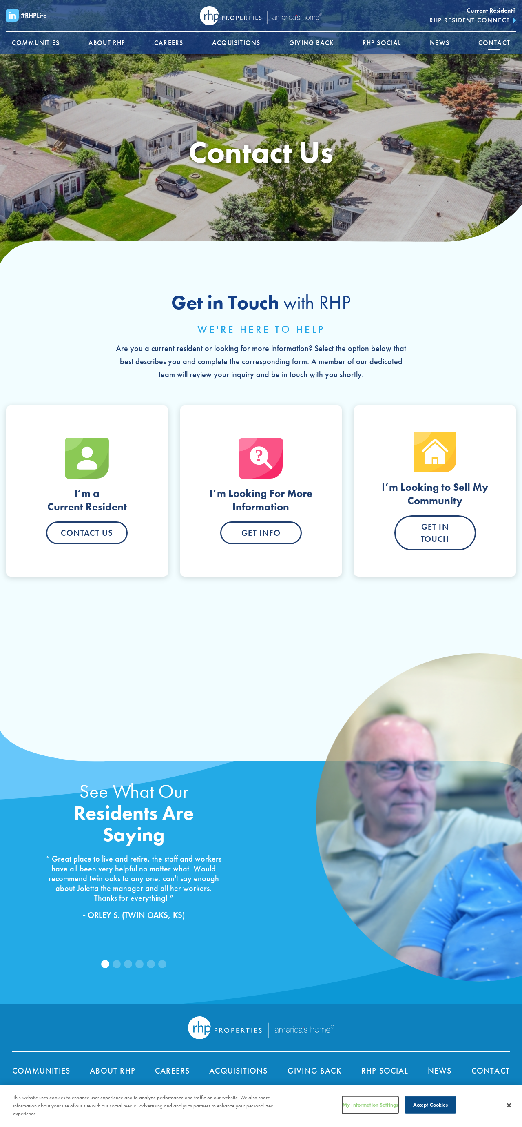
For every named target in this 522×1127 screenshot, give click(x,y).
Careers (172, 1070)
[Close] (509, 1108)
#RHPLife (26, 15)
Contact (490, 1070)
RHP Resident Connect (469, 20)
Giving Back (315, 1070)
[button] (105, 964)
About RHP (112, 1070)
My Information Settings (370, 1107)
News (440, 1070)
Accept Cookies (430, 1107)
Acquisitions (238, 1070)
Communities (41, 1070)
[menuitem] (35, 43)
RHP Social (384, 1070)
